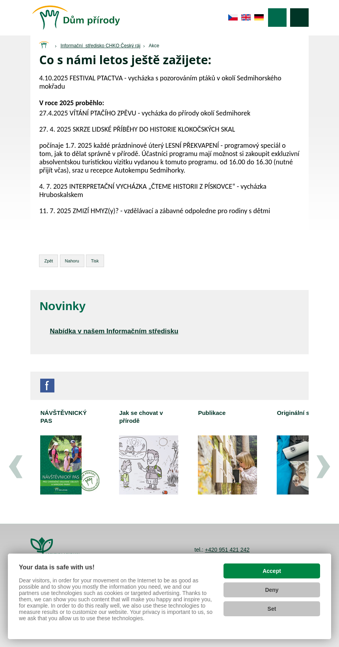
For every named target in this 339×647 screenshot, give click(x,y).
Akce (154, 45)
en (246, 17)
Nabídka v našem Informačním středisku (114, 331)
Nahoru (72, 260)
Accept (272, 571)
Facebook (47, 385)
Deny (271, 590)
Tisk (95, 260)
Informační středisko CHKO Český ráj (100, 45)
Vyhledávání (299, 17)
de (259, 17)
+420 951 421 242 (227, 550)
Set (272, 609)
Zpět (48, 260)
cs (233, 17)
